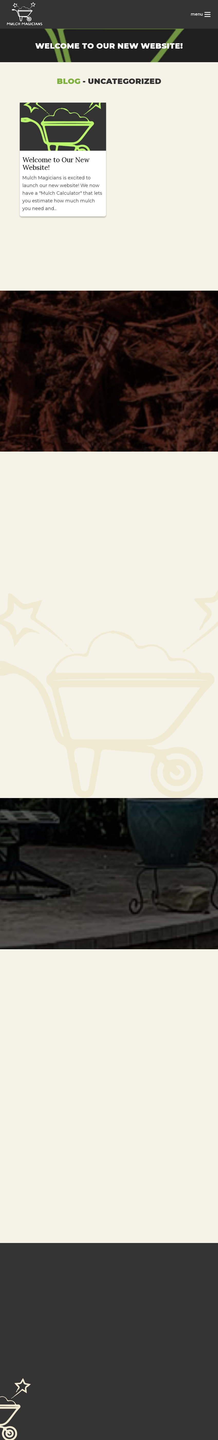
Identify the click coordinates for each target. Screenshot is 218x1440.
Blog (68, 81)
